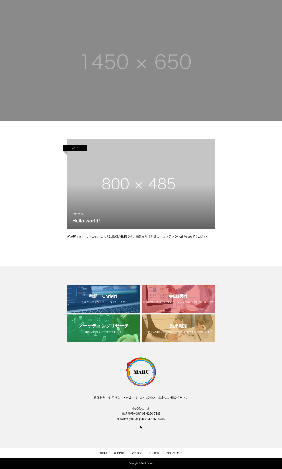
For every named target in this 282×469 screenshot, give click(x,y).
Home (103, 452)
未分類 (75, 148)
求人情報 (154, 452)
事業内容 (119, 452)
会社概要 (136, 452)
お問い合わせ (174, 452)
